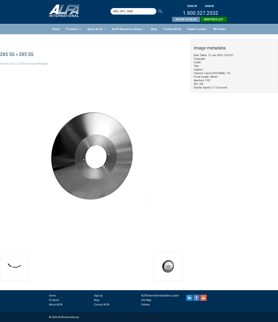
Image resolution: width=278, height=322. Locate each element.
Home (56, 29)
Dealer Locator (197, 29)
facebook (196, 298)
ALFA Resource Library (128, 29)
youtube (203, 298)
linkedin (189, 298)
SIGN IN (209, 6)
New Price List (213, 19)
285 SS (7, 54)
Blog (154, 29)
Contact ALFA (172, 29)
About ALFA (96, 29)
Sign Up (98, 295)
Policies (145, 304)
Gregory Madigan (38, 63)
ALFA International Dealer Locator (160, 295)
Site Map (146, 300)
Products (73, 29)
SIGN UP (192, 6)
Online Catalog (186, 19)
